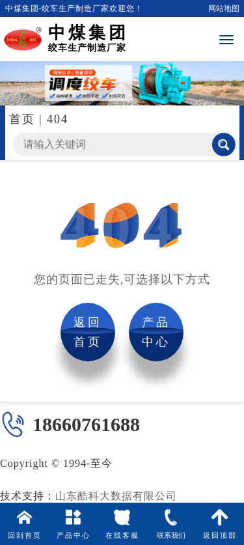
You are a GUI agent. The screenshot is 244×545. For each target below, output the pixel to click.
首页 (22, 119)
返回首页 (88, 332)
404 (57, 119)
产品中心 (156, 332)
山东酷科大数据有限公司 (116, 495)
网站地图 (223, 8)
